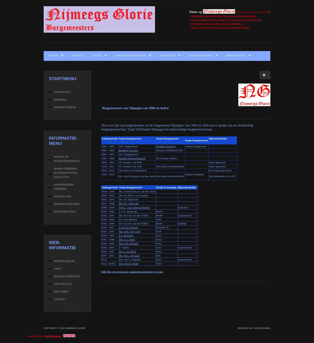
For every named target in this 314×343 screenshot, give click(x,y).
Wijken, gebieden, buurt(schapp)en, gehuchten (65, 173)
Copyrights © (63, 284)
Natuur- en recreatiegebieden (67, 158)
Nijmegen (60, 99)
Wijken (97, 55)
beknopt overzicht (67, 276)
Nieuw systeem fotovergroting (239, 15)
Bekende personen (200, 55)
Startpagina (62, 92)
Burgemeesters (235, 55)
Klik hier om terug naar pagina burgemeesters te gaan (132, 271)
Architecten (167, 55)
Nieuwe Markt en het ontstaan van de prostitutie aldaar (220, 27)
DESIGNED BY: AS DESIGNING (252, 328)
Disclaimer (61, 291)
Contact (59, 299)
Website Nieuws (64, 261)
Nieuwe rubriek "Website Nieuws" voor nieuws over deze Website (226, 19)
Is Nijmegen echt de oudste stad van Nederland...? (217, 23)
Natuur (53, 55)
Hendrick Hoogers (166, 146)
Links (57, 268)
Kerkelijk (77, 55)
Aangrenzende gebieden (131, 55)
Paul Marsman (52, 336)
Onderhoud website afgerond (206, 15)
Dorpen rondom (65, 107)
